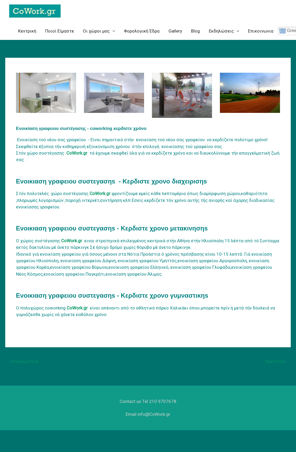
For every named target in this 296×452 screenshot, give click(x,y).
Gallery (175, 33)
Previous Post (22, 363)
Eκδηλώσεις (221, 33)
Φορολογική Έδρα (142, 33)
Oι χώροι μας (96, 33)
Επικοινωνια (260, 33)
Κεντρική (27, 33)
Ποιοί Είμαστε (59, 33)
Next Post (278, 363)
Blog (195, 33)
